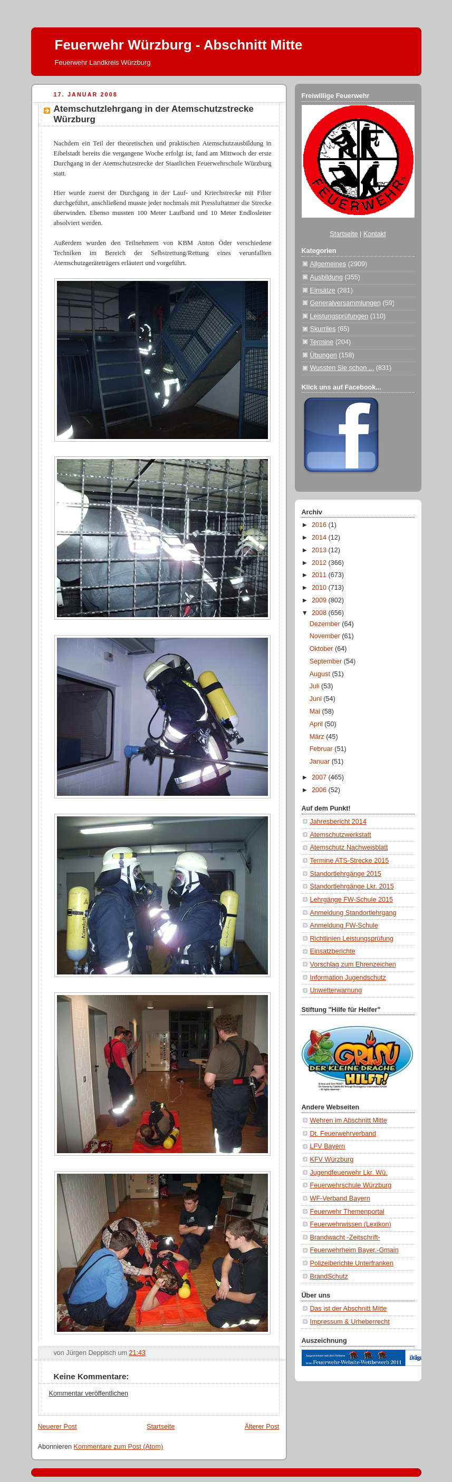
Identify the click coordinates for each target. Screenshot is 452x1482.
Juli (315, 686)
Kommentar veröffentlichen (88, 1393)
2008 (320, 613)
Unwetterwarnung (336, 990)
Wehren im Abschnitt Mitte (348, 1120)
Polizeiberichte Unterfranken (351, 1263)
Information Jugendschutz (348, 977)
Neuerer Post (57, 1426)
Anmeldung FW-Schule (344, 925)
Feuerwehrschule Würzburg (351, 1185)
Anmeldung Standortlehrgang (353, 912)
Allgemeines (328, 264)
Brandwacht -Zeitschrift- (345, 1237)
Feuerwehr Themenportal (347, 1211)
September (327, 661)
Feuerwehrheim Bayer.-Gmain (354, 1250)
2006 (320, 790)
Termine (322, 342)
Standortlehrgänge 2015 (345, 873)
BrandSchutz (329, 1276)
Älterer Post (262, 1426)
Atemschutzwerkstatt (340, 834)
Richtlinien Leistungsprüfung (351, 938)
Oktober (322, 648)
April (317, 724)
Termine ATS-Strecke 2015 (349, 860)
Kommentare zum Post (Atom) (119, 1446)
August (321, 674)
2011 (320, 575)
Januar (321, 761)
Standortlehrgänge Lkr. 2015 (352, 886)
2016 (320, 525)
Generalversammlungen (345, 303)
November (326, 636)
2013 (320, 550)
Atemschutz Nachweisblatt (349, 847)
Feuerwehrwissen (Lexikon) (350, 1224)
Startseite (161, 1426)
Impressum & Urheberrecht (350, 1321)
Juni (317, 699)
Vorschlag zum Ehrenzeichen (353, 964)
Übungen (323, 355)
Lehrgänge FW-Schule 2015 (351, 899)
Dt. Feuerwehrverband (343, 1133)
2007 (320, 777)
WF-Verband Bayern (340, 1198)
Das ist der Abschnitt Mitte (348, 1308)
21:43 (137, 1353)
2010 (320, 587)
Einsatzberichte (332, 951)
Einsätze (322, 290)
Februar (322, 749)
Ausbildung (326, 277)
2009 (320, 600)
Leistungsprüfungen (339, 316)
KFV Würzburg (332, 1159)
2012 (320, 563)
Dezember (326, 624)
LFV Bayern (327, 1146)
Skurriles (323, 329)
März (318, 736)
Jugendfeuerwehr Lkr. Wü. (349, 1172)
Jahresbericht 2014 (338, 821)
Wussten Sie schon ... (342, 368)
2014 (320, 537)
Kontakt (374, 234)
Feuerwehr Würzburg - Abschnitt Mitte (179, 45)
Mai (316, 711)
